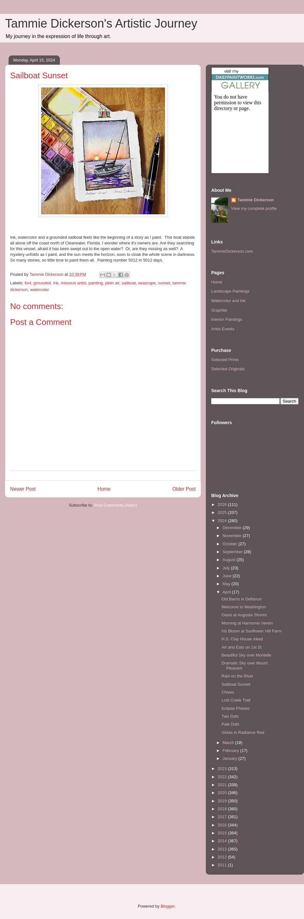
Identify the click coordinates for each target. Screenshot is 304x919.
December (233, 527)
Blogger (167, 906)
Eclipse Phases (235, 708)
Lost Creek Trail (235, 700)
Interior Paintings (226, 319)
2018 (223, 808)
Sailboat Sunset (235, 684)
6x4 (28, 283)
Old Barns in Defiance (241, 599)
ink (56, 283)
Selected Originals (228, 368)
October (230, 543)
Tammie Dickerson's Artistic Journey (101, 23)
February (231, 750)
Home (104, 489)
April (227, 592)
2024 (223, 520)
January (230, 758)
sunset (164, 283)
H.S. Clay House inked (242, 639)
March (229, 742)
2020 (223, 792)
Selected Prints (225, 359)
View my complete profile (254, 208)
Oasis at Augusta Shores (244, 614)
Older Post (184, 489)
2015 (223, 833)
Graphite (219, 310)
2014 (223, 840)
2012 (223, 857)
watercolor (39, 289)
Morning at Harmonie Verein (247, 623)
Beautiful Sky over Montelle (246, 655)
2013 (223, 849)
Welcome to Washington (243, 607)
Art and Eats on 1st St (241, 647)
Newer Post (23, 489)
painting (95, 283)
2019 (223, 801)
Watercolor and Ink (228, 300)
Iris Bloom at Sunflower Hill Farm (251, 631)
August (230, 559)
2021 (223, 784)
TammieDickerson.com (232, 251)
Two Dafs (229, 716)
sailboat (129, 283)
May (227, 583)
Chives (227, 692)
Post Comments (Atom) (115, 505)
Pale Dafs (230, 724)
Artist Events (222, 329)
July (227, 568)
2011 (223, 865)
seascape (147, 283)
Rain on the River (237, 676)
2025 (223, 512)
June (228, 575)
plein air (112, 283)
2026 (223, 504)
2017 (223, 816)
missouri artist (73, 283)
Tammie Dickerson (256, 199)
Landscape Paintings (230, 291)
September (233, 551)
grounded (42, 283)
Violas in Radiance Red (242, 732)
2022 (223, 776)
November (233, 535)
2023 (223, 768)
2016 (223, 825)
